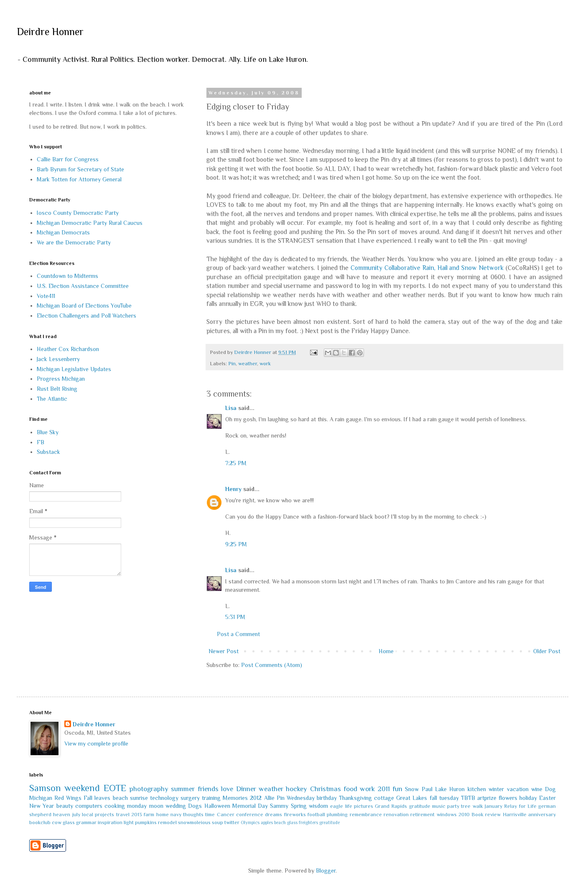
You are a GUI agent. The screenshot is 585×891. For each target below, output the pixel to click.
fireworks (295, 814)
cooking (114, 805)
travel (123, 814)
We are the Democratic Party (74, 242)
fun (397, 789)
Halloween (217, 805)
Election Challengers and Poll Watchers (86, 315)
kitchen (477, 789)
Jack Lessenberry (58, 359)
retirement (422, 814)
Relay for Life (520, 806)
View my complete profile (96, 743)
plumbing (337, 814)
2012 (256, 797)
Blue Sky (47, 432)
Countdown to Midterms (67, 275)
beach (120, 797)
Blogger (326, 870)
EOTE (115, 788)
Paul (427, 789)
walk (478, 806)
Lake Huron (450, 789)
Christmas (325, 789)
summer (183, 789)
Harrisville (514, 814)
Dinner (246, 789)
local (87, 814)
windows (447, 814)
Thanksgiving (355, 797)
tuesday (449, 797)
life (348, 806)
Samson (45, 788)
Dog (550, 789)
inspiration (110, 822)
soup (217, 822)
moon (156, 805)
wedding (175, 805)
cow (56, 822)
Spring (299, 805)
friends (208, 789)
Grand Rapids (391, 806)
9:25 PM (236, 544)
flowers (508, 797)
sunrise (139, 797)
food (350, 789)
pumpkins (146, 822)
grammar (86, 822)
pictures (363, 806)
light (129, 822)
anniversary (542, 814)
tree (466, 806)
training (211, 797)
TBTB (468, 797)
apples (267, 822)
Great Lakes (411, 797)
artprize (486, 797)
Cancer (225, 814)
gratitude (419, 806)
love (227, 789)
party (453, 806)
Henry (233, 489)
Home (386, 651)
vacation (518, 789)
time (210, 814)
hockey (296, 789)
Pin (232, 364)
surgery (190, 797)
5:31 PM (235, 617)
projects (104, 814)
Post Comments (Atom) (271, 665)
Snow (412, 789)
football (316, 814)
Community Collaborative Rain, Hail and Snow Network (427, 267)
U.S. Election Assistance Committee (83, 286)
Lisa (231, 408)
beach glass (286, 822)
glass (69, 822)
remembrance (366, 814)
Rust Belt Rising (57, 388)
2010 (464, 814)
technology (164, 797)
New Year (41, 805)
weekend (82, 788)
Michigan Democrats (63, 232)
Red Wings (67, 797)
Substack (48, 451)
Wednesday (301, 797)
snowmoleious (194, 822)
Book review (486, 814)
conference (249, 814)
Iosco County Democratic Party (78, 212)
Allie (269, 797)
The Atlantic (52, 398)
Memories (235, 797)
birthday (327, 797)
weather (247, 364)
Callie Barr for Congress (68, 159)
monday (137, 805)
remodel (167, 822)
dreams (273, 814)
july (76, 814)
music (438, 806)
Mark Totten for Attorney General (79, 179)
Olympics (250, 822)
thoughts (193, 814)
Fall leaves (97, 797)
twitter (231, 822)
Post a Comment (238, 634)
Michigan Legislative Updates (74, 369)
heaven (61, 814)
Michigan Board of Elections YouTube (84, 305)
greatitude (329, 822)
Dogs (195, 805)
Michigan (40, 797)
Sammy (279, 805)
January (493, 806)
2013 (136, 814)
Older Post (546, 651)
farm (149, 814)
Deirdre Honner (50, 31)
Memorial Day (250, 805)
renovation (396, 814)
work (265, 364)
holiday (528, 797)
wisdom (318, 805)
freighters (308, 822)
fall (433, 797)
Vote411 (46, 296)
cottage (384, 797)
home (162, 814)
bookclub (40, 822)
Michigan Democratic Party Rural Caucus (89, 222)
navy (175, 814)
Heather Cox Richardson (68, 349)
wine (536, 789)
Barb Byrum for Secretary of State (80, 169)
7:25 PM (236, 463)
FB (40, 442)
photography (149, 789)
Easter (547, 797)
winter (496, 789)
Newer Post (224, 651)
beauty (64, 805)
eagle (336, 806)
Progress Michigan (61, 378)
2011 (384, 789)
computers (88, 805)
